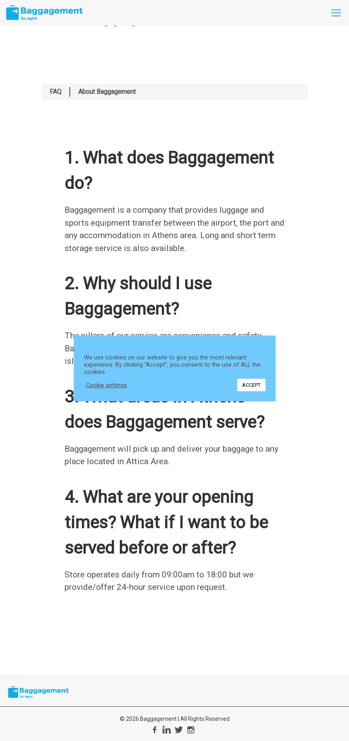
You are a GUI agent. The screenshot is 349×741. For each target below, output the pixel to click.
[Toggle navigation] (336, 13)
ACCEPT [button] (251, 385)
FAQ (55, 91)
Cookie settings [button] (106, 385)
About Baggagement (107, 91)
